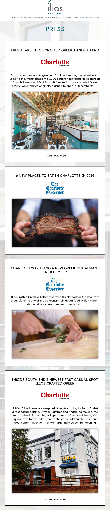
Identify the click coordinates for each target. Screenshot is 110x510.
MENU (13, 18)
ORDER (19, 18)
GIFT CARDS (67, 18)
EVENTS (48, 18)
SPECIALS (27, 18)
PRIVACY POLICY (92, 18)
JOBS (76, 18)
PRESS (82, 18)
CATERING (56, 18)
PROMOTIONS (38, 18)
